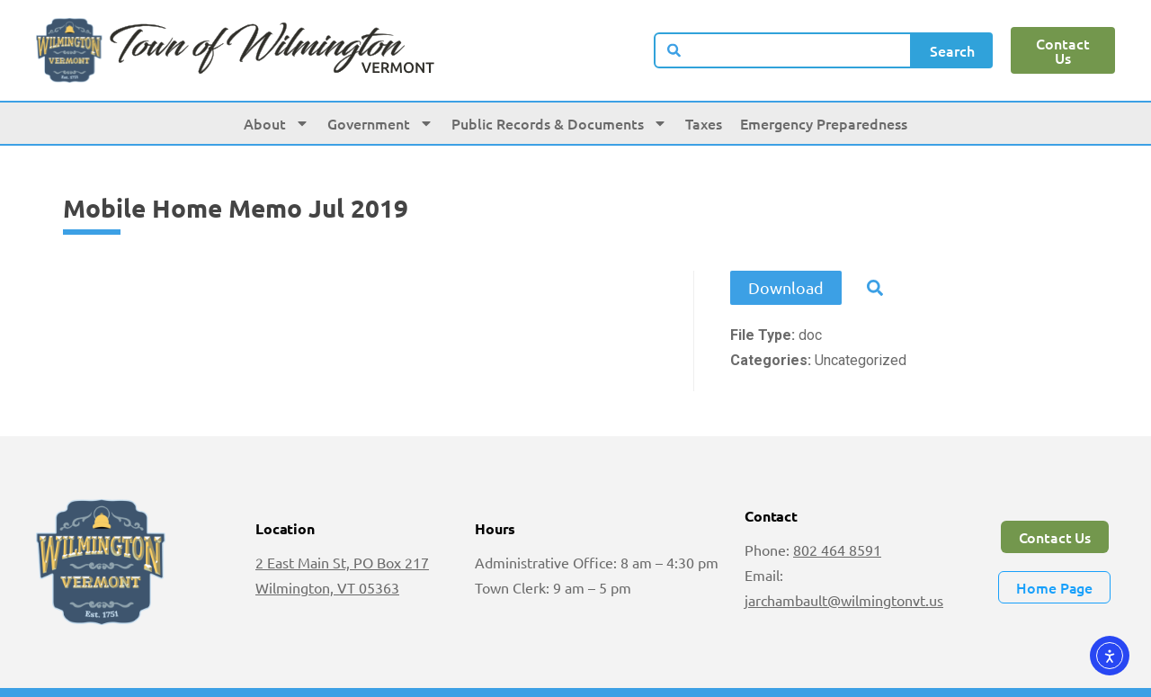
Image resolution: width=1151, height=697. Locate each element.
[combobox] (783, 50)
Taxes (703, 123)
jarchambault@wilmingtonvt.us (844, 600)
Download (786, 287)
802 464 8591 (837, 549)
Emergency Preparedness (823, 123)
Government (380, 123)
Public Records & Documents (559, 123)
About (276, 123)
